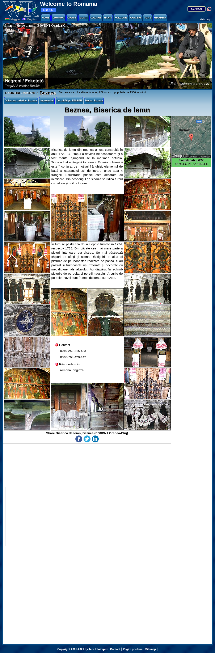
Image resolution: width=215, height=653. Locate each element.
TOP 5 (147, 17)
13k (48, 10)
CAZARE (95, 17)
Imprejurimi (47, 100)
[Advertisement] (191, 232)
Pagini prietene (133, 649)
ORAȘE (71, 17)
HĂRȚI (108, 17)
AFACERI (135, 17)
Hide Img (205, 19)
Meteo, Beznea (94, 100)
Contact (115, 649)
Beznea (47, 93)
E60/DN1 (29, 93)
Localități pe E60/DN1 (69, 100)
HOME (46, 17)
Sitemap (150, 649)
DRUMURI (58, 17)
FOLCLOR (121, 17)
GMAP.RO (160, 17)
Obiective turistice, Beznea (21, 100)
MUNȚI (83, 17)
